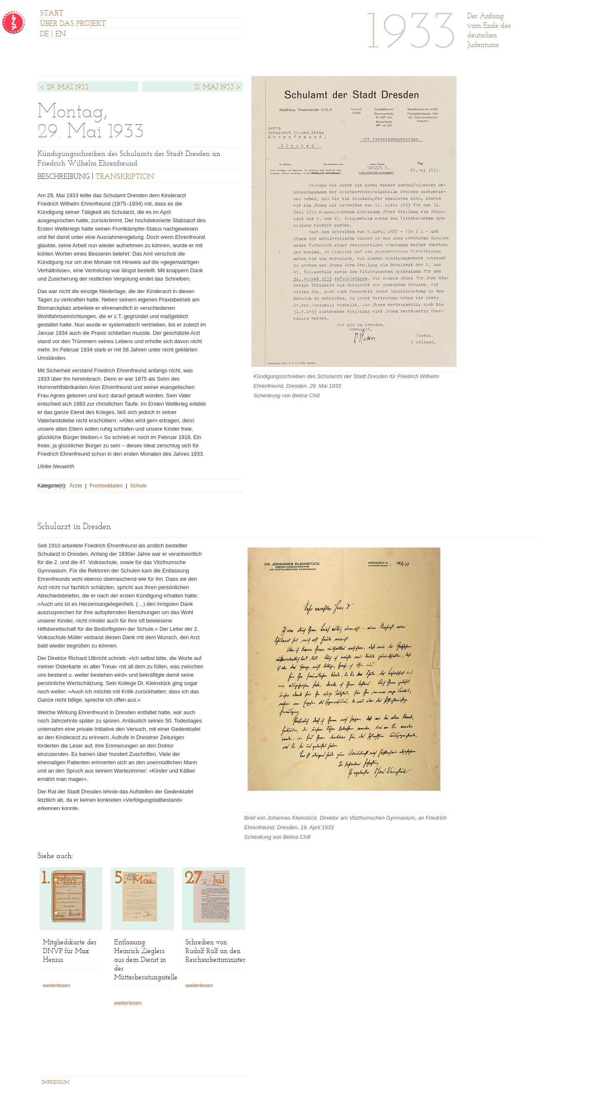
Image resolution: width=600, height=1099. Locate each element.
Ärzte (76, 485)
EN (60, 34)
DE (44, 34)
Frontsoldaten (106, 485)
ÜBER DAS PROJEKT (73, 24)
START (51, 14)
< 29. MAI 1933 (64, 87)
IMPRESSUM (56, 1082)
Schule (138, 485)
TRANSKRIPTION (124, 177)
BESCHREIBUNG (64, 177)
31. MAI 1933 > (217, 87)
